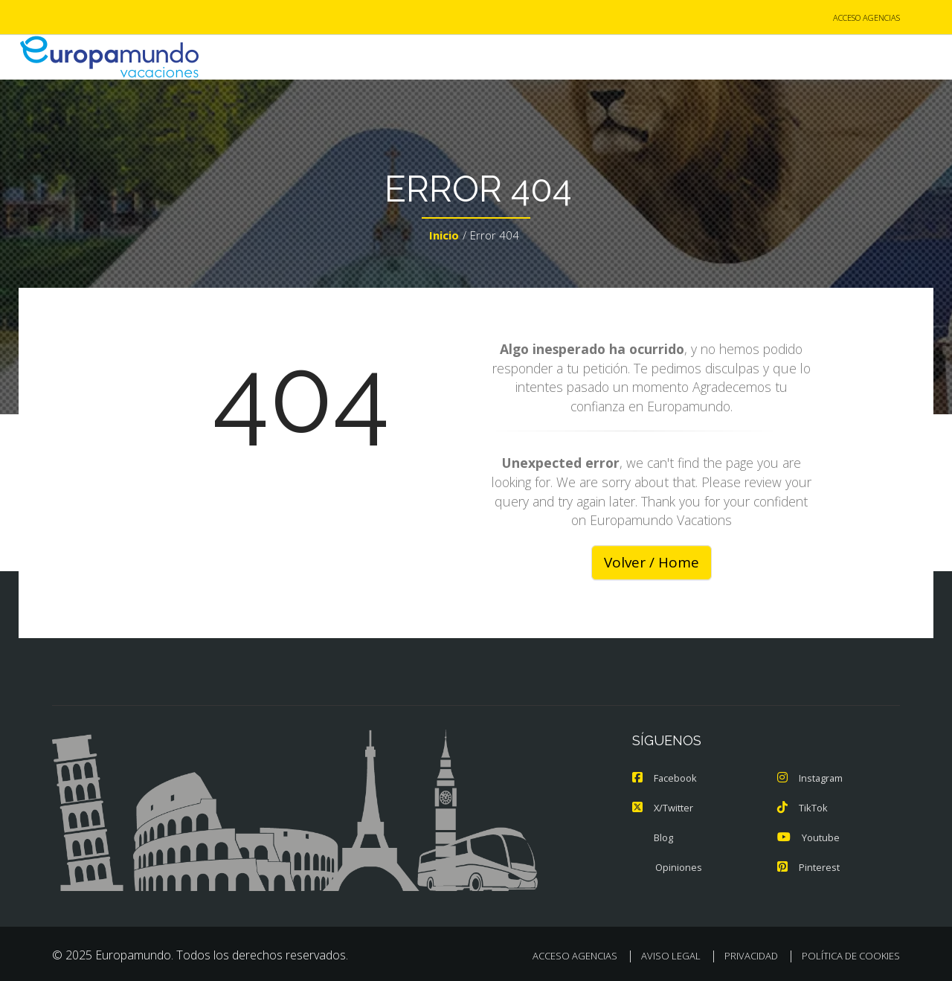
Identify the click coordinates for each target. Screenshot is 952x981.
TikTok (802, 807)
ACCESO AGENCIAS (866, 17)
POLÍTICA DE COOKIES (851, 955)
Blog (652, 837)
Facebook (665, 778)
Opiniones (667, 867)
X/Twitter (663, 807)
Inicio (444, 235)
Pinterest (808, 867)
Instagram (810, 778)
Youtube (808, 837)
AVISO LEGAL (671, 955)
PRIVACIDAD (751, 955)
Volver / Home (651, 562)
